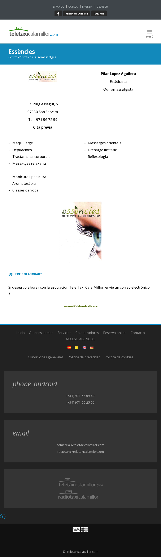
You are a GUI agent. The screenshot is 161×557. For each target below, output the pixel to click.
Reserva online (76, 13)
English (87, 6)
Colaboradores (87, 332)
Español (58, 6)
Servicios (64, 332)
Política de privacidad (84, 357)
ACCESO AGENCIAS (80, 339)
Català (73, 6)
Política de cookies (119, 357)
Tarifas (99, 13)
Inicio (20, 332)
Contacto (138, 332)
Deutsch (102, 6)
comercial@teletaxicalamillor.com (80, 445)
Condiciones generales (46, 357)
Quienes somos (41, 332)
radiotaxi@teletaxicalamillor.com (80, 451)
